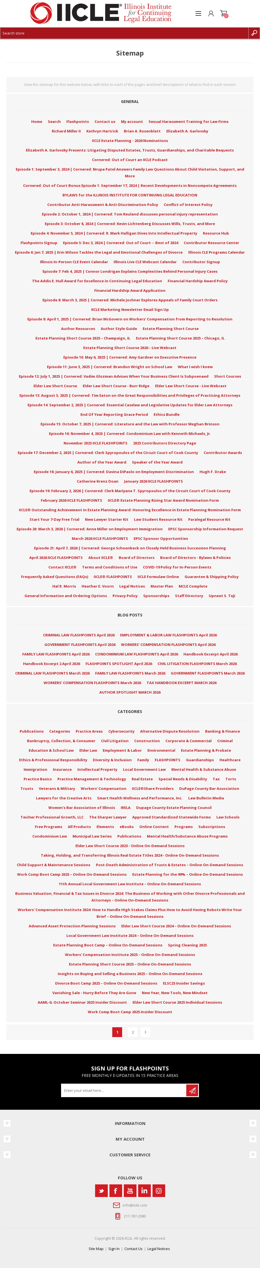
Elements (105, 826)
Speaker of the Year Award (157, 462)
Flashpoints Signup (39, 242)
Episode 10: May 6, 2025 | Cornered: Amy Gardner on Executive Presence (129, 357)
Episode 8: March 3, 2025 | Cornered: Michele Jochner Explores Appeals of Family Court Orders (130, 299)
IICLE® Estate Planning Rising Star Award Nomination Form (163, 500)
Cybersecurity (121, 731)
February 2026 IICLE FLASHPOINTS (71, 500)
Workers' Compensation (103, 788)
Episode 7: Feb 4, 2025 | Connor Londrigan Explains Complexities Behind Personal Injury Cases (130, 271)
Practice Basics (38, 778)
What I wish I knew (195, 366)
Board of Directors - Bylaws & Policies (195, 557)
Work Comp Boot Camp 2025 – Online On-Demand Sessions (72, 874)
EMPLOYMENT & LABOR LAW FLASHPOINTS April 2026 (168, 635)
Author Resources (78, 328)
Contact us (105, 121)
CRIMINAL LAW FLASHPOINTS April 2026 (79, 635)
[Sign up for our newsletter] (124, 1090)
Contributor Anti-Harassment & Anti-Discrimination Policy (102, 204)
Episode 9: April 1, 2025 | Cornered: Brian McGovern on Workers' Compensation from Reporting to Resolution (129, 319)
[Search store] (124, 33)
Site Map (96, 1248)
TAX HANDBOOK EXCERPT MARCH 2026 (181, 682)
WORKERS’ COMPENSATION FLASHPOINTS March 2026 (92, 682)
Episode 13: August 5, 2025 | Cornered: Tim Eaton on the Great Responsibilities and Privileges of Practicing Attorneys (129, 395)
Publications (32, 731)
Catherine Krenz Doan (97, 481)
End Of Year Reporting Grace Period (114, 414)
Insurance (62, 769)
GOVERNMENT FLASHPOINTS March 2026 (208, 673)
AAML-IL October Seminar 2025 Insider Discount (82, 1002)
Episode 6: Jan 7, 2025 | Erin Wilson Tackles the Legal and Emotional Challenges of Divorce (99, 252)
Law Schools (227, 817)
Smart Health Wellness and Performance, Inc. (140, 798)
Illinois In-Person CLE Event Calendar (74, 261)
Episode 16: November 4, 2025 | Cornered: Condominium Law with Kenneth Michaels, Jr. (130, 433)
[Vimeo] (144, 1190)
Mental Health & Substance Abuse (203, 769)
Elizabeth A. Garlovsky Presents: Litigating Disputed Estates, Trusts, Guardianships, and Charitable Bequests (130, 150)
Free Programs (48, 826)
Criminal (225, 740)
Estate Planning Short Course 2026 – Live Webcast (129, 347)
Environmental (161, 750)
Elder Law (88, 750)
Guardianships (200, 759)
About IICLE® (100, 557)
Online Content (154, 826)
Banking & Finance (222, 731)
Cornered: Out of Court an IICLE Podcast (130, 159)
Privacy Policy (125, 595)
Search (54, 121)
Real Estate (142, 778)
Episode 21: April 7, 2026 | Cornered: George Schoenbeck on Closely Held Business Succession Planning (130, 548)
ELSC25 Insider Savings (184, 983)
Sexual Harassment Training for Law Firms (188, 121)
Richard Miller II (66, 131)
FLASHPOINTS (167, 759)
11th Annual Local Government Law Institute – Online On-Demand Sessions (130, 883)
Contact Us (133, 1248)
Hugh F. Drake (213, 471)
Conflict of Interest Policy (188, 204)
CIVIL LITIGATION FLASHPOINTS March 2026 (197, 663)
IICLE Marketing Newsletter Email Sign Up (130, 309)
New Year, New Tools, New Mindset (175, 992)
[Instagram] (159, 1190)
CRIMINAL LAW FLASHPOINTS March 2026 (52, 673)
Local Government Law (144, 769)
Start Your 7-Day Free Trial (54, 519)
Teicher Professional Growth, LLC (52, 817)
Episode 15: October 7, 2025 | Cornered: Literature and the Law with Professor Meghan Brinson (130, 424)
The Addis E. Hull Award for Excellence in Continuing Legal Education (97, 280)
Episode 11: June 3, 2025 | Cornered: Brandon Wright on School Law (109, 366)
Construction (147, 740)
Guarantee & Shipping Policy (212, 576)
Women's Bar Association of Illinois (81, 807)
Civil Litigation (115, 740)
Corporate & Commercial (188, 740)
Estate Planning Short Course (171, 328)
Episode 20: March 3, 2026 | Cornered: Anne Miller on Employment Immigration (90, 528)
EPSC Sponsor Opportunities (161, 538)
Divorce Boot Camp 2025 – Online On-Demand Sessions (106, 983)
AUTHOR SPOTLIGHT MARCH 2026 (129, 692)
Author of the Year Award (101, 462)
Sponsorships (156, 595)
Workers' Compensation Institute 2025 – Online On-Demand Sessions (130, 954)
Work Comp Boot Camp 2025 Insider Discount (130, 1011)
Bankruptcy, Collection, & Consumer (61, 740)
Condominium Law (49, 836)
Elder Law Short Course (55, 385)
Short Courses (227, 376)
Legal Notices (132, 586)
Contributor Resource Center (211, 242)
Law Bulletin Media (206, 798)
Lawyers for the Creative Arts (63, 798)
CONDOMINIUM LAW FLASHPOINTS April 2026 (136, 654)
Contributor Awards (223, 452)
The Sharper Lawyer (108, 817)
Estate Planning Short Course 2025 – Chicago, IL (180, 338)
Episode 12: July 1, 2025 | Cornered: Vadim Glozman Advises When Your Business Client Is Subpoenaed (114, 376)
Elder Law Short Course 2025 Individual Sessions (177, 1002)
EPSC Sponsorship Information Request (205, 528)
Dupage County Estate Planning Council (174, 807)
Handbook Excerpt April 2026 (210, 654)
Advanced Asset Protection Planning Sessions (72, 925)
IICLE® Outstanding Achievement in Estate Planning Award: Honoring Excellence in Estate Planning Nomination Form (130, 509)
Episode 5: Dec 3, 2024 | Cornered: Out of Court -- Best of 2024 (120, 242)
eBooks (127, 826)
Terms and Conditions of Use (109, 567)
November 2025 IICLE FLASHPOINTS (95, 443)
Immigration (35, 769)
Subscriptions (211, 826)
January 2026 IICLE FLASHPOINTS (153, 481)
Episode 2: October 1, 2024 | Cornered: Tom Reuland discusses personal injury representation (130, 214)
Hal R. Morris (64, 586)
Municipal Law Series (92, 836)
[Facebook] (115, 1190)
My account (132, 121)
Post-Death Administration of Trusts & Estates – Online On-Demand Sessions (169, 864)
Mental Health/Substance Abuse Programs (187, 836)
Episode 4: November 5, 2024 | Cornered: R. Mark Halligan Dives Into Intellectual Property (114, 233)
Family (143, 759)
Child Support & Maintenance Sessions (53, 864)
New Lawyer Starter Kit (106, 519)
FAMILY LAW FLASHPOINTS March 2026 (130, 673)
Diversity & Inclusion (112, 759)
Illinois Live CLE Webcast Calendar (145, 261)
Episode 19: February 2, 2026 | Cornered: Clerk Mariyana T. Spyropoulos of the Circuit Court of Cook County (130, 490)
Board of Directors (136, 557)
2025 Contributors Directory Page (164, 443)
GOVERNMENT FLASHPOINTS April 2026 (79, 644)
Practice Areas (89, 731)
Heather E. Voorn (98, 586)
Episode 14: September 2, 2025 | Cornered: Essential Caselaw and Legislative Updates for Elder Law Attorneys (130, 404)
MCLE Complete (193, 586)
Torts (230, 778)
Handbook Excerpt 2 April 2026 (51, 663)
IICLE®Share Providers (153, 788)
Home (36, 121)
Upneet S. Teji (222, 595)
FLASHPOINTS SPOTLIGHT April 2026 (119, 663)
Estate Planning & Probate (206, 750)
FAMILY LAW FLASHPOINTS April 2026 (55, 654)
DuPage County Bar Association (209, 788)
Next (145, 1032)
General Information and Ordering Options (65, 595)
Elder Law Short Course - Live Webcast (191, 385)
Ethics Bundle (167, 414)
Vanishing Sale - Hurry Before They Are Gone (94, 992)
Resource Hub (216, 233)
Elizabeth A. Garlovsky (187, 131)
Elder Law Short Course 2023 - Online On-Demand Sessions (130, 845)
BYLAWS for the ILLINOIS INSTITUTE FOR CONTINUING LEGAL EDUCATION (129, 195)
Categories (59, 731)
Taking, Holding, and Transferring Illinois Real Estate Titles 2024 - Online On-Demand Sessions (130, 855)
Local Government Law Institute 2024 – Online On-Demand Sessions (130, 935)
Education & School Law (51, 750)
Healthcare (230, 759)
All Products (79, 826)
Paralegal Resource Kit (209, 519)
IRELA (126, 807)
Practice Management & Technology (91, 778)
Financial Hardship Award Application (129, 290)
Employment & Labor (122, 750)
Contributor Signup (201, 261)
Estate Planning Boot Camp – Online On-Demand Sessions (107, 945)
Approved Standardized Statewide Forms (171, 817)
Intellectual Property (97, 769)
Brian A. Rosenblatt (142, 131)
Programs (183, 826)
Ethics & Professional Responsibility (53, 759)
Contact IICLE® (62, 567)
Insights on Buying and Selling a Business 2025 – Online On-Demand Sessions (130, 973)
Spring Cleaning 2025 (187, 945)
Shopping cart (223, 13)
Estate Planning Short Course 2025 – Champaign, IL (82, 338)
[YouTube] (130, 1190)
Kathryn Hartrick (102, 131)
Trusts (27, 788)
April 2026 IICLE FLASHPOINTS (56, 557)
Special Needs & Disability (182, 778)
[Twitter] (101, 1190)
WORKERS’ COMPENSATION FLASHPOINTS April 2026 (168, 644)
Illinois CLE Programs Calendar (216, 252)
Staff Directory (189, 595)
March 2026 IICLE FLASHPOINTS (100, 538)
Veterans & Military (57, 788)
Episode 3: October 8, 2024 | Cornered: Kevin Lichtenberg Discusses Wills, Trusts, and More (130, 223)
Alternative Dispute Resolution (170, 731)
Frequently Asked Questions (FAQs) (54, 576)
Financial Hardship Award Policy (198, 280)
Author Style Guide (119, 328)
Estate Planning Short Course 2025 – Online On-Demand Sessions (130, 964)
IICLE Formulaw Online (158, 576)
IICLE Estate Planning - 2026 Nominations (130, 140)
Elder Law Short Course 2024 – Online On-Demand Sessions (176, 925)
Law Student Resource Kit (158, 519)
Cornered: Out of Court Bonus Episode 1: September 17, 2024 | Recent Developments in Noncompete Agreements (130, 185)
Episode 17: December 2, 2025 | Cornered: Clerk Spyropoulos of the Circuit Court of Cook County (108, 452)
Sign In (114, 1248)
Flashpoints (77, 121)
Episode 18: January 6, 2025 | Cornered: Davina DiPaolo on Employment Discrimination (114, 471)
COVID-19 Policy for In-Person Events (177, 567)
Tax (216, 778)
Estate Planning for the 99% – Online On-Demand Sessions (187, 874)
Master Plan (162, 586)
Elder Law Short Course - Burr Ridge (116, 385)
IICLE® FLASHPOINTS (113, 576)
